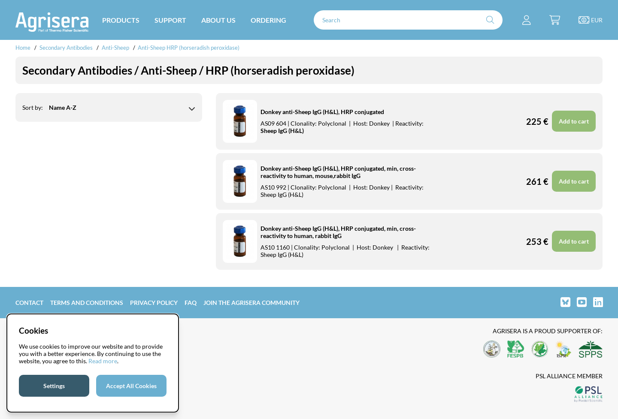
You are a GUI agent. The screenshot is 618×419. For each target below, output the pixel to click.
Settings (54, 385)
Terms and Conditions (86, 302)
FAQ (191, 302)
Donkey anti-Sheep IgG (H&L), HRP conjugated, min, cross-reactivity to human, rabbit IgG (338, 232)
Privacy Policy (154, 302)
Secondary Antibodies (66, 47)
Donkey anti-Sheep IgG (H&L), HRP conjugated (322, 111)
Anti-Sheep (115, 47)
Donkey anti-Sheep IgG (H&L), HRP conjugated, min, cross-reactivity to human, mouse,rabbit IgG (338, 172)
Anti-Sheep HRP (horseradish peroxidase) (188, 47)
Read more (102, 361)
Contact (29, 302)
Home (22, 47)
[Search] (408, 20)
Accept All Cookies (131, 385)
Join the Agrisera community (251, 302)
